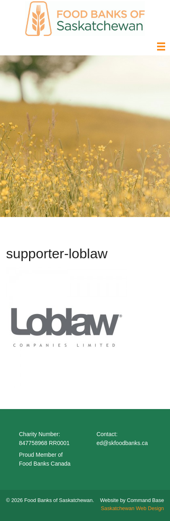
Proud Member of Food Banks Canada (45, 459)
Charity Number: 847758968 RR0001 (44, 438)
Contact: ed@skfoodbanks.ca (122, 438)
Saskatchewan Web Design (132, 508)
